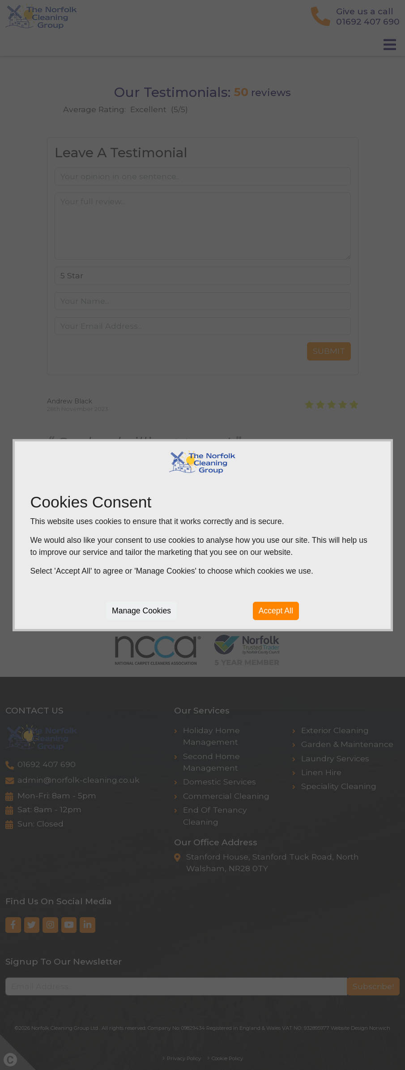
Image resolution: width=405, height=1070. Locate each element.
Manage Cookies (141, 610)
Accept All (276, 610)
